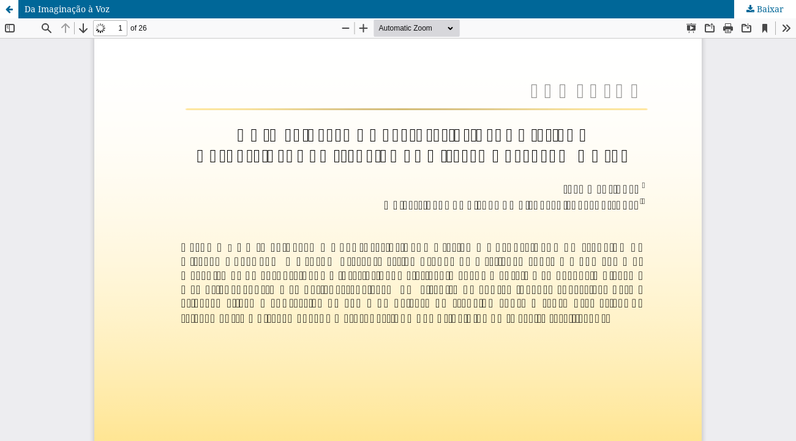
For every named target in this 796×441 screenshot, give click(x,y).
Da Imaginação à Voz (67, 9)
